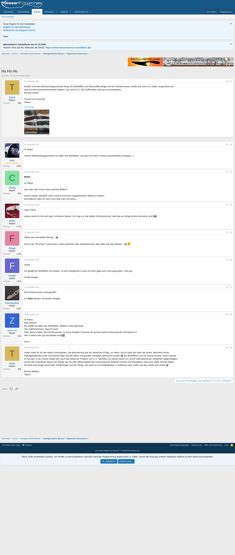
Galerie (64, 11)
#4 (231, 295)
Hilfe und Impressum (213, 535)
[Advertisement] (117, 73)
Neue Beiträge (7, 17)
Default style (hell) (11, 535)
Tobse (6, 118)
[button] (56, 12)
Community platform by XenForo (117, 540)
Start (226, 535)
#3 (231, 262)
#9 (231, 437)
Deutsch (27, 535)
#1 (231, 124)
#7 (231, 377)
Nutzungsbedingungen (179, 535)
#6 (231, 350)
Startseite (8, 11)
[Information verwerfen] (230, 23)
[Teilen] (227, 124)
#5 (231, 322)
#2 (231, 234)
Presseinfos (23, 11)
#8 (231, 404)
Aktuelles (49, 11)
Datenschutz (196, 535)
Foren (37, 11)
